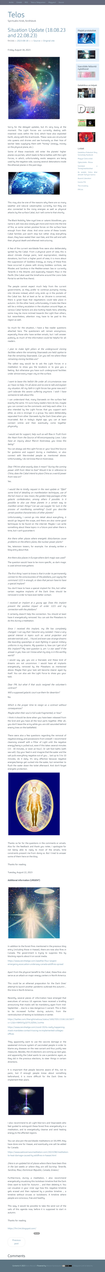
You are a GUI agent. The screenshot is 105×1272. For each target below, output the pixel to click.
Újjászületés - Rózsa (85, 162)
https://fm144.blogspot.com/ (22, 1228)
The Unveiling (83, 186)
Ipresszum (57, 1266)
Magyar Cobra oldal (85, 159)
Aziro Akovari (31, 1266)
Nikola (48, 1266)
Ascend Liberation (84, 178)
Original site (48, 41)
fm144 (36, 1233)
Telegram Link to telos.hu (83, 1266)
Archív (11, 2)
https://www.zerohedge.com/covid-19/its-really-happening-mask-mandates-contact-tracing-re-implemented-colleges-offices (36, 1030)
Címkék (19, 2)
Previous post (16, 1242)
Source (61, 2)
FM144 (80, 189)
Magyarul (52, 2)
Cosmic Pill (82, 182)
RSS (26, 2)
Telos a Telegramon (38, 2)
